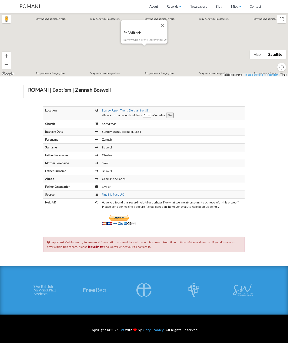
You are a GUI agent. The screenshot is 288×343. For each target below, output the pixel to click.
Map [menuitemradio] (257, 54)
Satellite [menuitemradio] (275, 54)
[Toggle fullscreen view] (281, 19)
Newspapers (198, 6)
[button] (144, 48)
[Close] (162, 25)
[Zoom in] (6, 56)
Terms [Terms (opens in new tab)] (284, 75)
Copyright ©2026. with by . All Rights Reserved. (144, 330)
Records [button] (174, 6)
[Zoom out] (6, 64)
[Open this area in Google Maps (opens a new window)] (8, 73)
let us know (95, 246)
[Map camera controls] (281, 67)
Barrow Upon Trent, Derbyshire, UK (125, 110)
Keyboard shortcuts (233, 75)
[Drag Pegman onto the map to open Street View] (6, 19)
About (153, 6)
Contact (255, 6)
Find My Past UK (113, 194)
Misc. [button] (236, 6)
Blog (219, 6)
